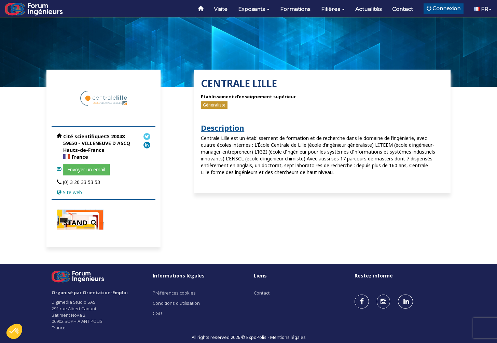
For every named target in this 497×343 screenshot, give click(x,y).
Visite (220, 9)
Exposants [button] (254, 9)
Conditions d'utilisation (176, 303)
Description (222, 128)
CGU (157, 313)
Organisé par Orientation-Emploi (90, 292)
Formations (295, 9)
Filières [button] (333, 9)
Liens (260, 275)
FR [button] (483, 9)
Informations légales (179, 275)
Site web (72, 192)
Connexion (443, 8)
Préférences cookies (174, 293)
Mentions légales (288, 337)
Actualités (368, 9)
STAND (80, 222)
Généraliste (214, 105)
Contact (402, 9)
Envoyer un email (86, 169)
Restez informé (374, 275)
